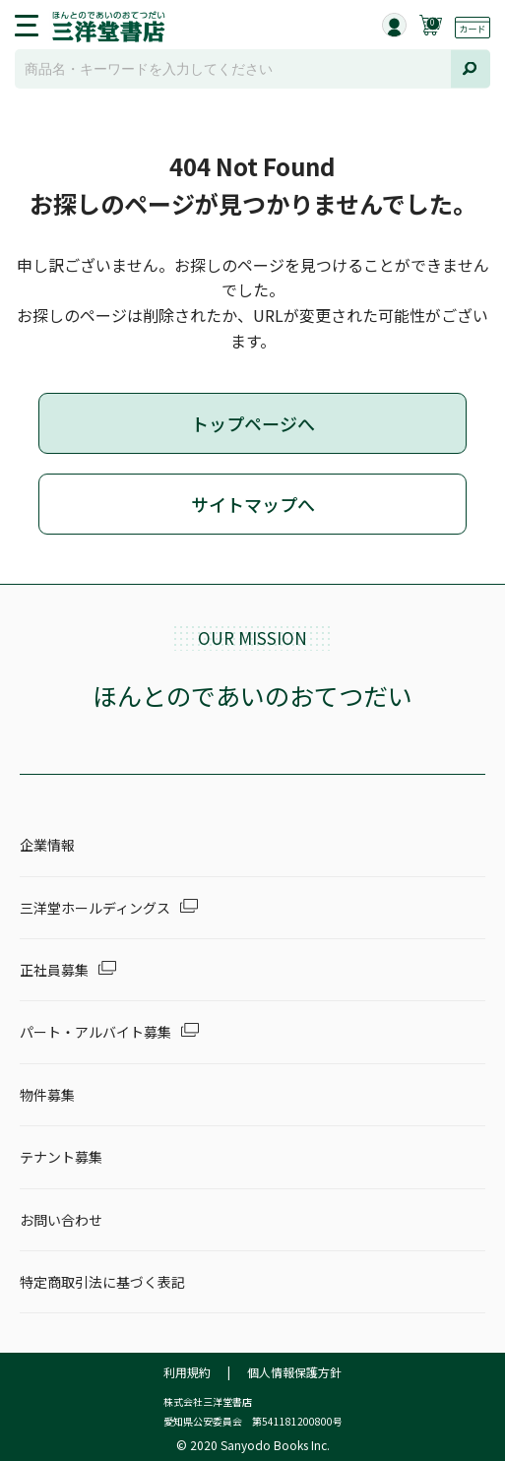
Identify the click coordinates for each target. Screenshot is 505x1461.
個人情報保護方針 (294, 1372)
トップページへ (253, 423)
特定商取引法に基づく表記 (102, 1282)
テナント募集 (61, 1157)
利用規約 (187, 1372)
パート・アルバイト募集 (95, 1032)
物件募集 (47, 1095)
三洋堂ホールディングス (95, 908)
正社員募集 (54, 970)
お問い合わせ (61, 1220)
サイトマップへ (253, 504)
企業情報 (47, 845)
